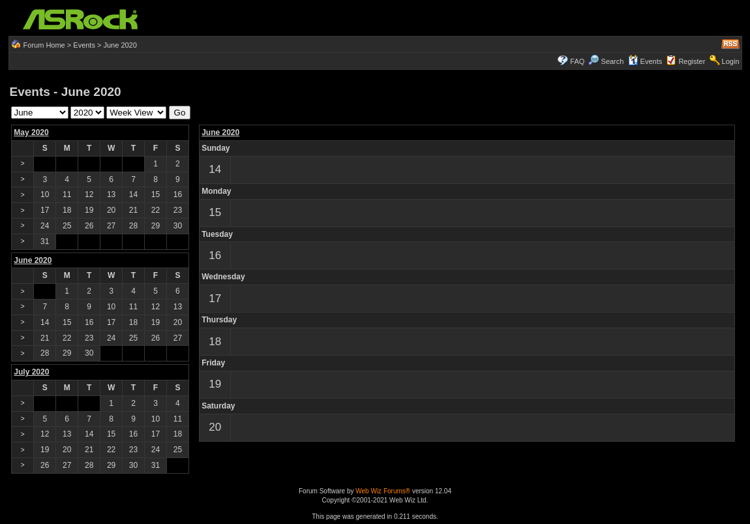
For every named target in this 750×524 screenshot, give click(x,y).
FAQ (577, 61)
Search (612, 61)
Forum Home (44, 45)
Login (731, 61)
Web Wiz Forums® (382, 491)
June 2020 (220, 132)
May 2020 (31, 132)
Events (84, 45)
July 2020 (31, 372)
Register (691, 61)
